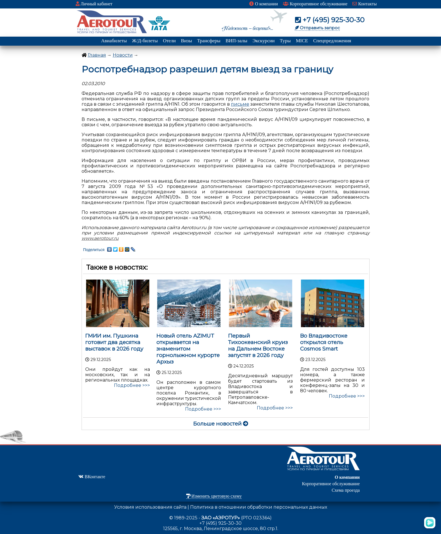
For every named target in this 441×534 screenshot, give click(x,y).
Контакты (364, 3)
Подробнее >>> (132, 385)
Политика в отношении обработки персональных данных (258, 507)
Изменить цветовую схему (214, 496)
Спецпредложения (332, 40)
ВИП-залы (236, 40)
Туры (285, 40)
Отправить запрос (317, 27)
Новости (123, 55)
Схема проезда (346, 490)
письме (240, 104)
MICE (302, 40)
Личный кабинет (94, 3)
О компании (263, 3)
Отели (169, 40)
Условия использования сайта (150, 507)
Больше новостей (220, 423)
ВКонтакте (91, 476)
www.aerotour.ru (100, 238)
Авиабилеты (114, 40)
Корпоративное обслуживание (315, 3)
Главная (97, 55)
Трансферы (208, 40)
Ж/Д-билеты (145, 40)
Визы (186, 40)
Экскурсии (264, 40)
